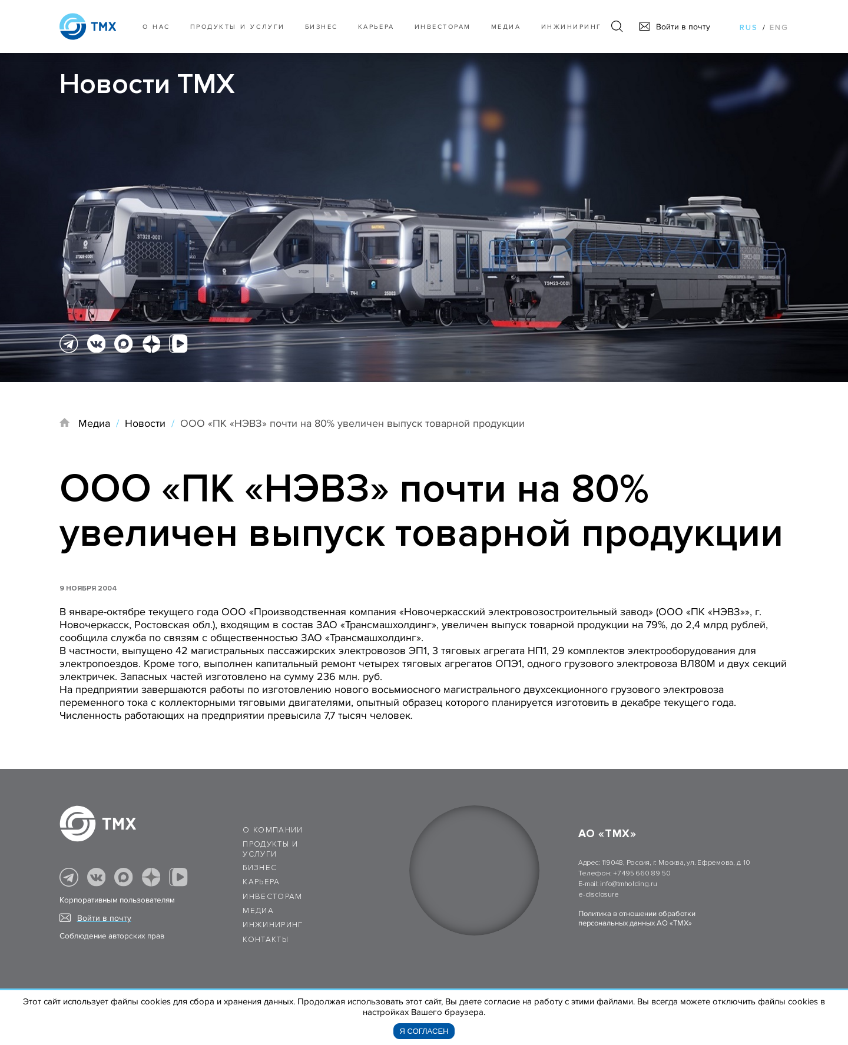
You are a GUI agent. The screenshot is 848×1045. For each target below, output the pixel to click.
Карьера (376, 27)
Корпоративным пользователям (117, 900)
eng (779, 27)
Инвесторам (443, 27)
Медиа (506, 27)
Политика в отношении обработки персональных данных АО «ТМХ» (636, 918)
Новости (145, 423)
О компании (273, 830)
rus (749, 27)
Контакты (266, 939)
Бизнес (260, 868)
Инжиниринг (571, 27)
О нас (156, 27)
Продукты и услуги (237, 27)
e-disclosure (598, 894)
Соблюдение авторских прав (111, 936)
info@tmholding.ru (628, 884)
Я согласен (424, 1031)
